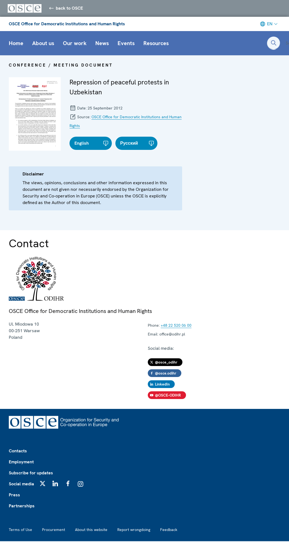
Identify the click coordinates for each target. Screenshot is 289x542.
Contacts (18, 452)
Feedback (168, 530)
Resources (156, 44)
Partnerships (22, 507)
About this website (91, 530)
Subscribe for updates (31, 474)
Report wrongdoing (133, 530)
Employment (21, 463)
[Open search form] (273, 44)
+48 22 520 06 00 (176, 326)
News (102, 44)
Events (126, 44)
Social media (21, 485)
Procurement (53, 530)
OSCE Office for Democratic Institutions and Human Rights (67, 24)
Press (14, 496)
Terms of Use (20, 530)
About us (43, 44)
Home (16, 44)
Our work (75, 44)
